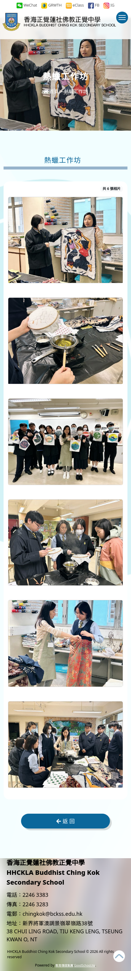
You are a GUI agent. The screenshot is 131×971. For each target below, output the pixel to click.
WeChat (27, 5)
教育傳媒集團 (64, 965)
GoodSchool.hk (84, 965)
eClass (75, 5)
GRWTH (51, 5)
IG (108, 5)
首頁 (51, 91)
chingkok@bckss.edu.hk (52, 913)
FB (93, 5)
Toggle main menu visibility (123, 20)
